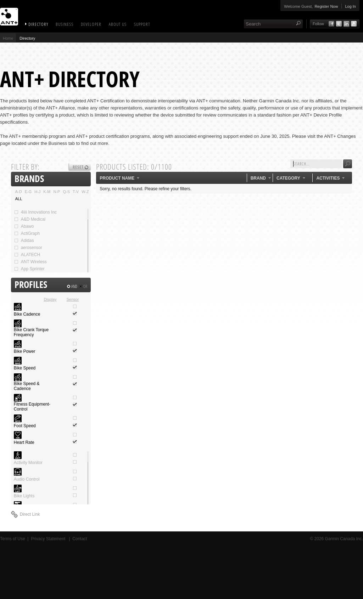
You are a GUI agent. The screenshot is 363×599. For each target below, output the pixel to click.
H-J (37, 192)
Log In (350, 6)
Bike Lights (24, 495)
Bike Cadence (27, 314)
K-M (46, 192)
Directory (38, 24)
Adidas (24, 240)
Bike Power (24, 351)
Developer (91, 24)
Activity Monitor (28, 462)
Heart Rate (24, 442)
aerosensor (28, 247)
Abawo (24, 226)
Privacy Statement (49, 538)
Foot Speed (25, 425)
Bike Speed (24, 368)
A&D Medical (29, 219)
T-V (76, 192)
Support (142, 24)
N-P (57, 192)
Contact (79, 538)
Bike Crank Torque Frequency (31, 332)
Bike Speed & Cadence (27, 386)
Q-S (66, 192)
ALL (18, 199)
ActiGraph (27, 233)
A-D (18, 192)
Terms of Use (12, 538)
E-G (28, 192)
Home (8, 38)
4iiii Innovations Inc (35, 212)
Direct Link (30, 514)
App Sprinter (29, 268)
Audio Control (27, 479)
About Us (118, 24)
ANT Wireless (30, 261)
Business (64, 24)
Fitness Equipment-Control (32, 407)
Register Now (326, 6)
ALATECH (27, 254)
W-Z (85, 192)
